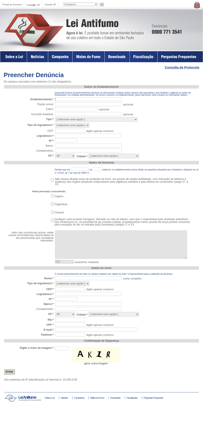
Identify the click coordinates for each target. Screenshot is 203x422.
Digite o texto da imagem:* (37, 347)
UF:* (51, 155)
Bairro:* (49, 304)
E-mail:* (49, 329)
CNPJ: (50, 109)
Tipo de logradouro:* (40, 125)
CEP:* (50, 289)
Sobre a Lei (13, 56)
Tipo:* (50, 119)
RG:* (51, 319)
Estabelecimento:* (42, 99)
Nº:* (51, 140)
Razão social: (45, 104)
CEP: (50, 130)
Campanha (60, 56)
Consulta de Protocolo (182, 67)
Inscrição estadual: (42, 114)
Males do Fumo (89, 56)
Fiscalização (144, 56)
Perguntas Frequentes (180, 56)
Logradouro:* (45, 135)
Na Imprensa (37, 56)
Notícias (64, 398)
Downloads (117, 56)
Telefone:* (47, 334)
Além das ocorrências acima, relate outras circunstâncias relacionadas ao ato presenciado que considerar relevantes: (31, 236)
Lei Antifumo (41, 29)
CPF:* (50, 324)
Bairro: (50, 145)
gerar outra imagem (96, 363)
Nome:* (49, 278)
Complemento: (45, 150)
